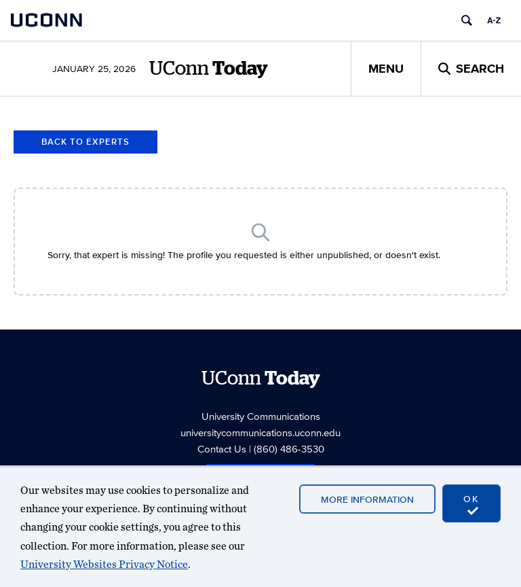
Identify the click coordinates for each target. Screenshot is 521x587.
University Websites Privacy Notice (104, 564)
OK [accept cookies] (471, 504)
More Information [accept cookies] (367, 499)
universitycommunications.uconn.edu (260, 432)
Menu (386, 68)
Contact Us (221, 449)
